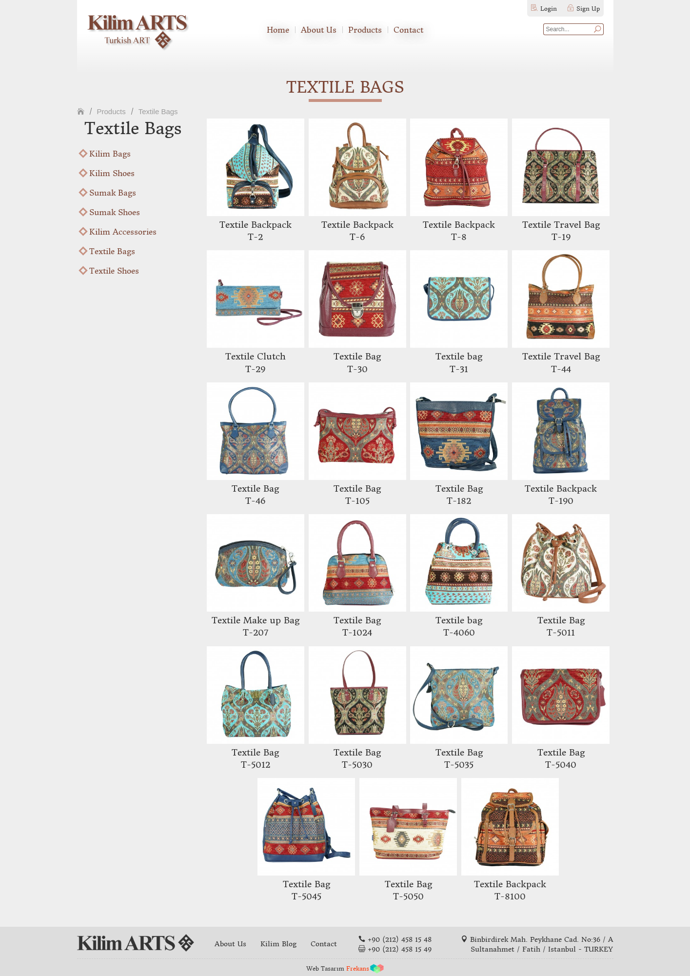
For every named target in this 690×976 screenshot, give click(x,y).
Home (278, 30)
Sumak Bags (112, 193)
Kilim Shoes (112, 173)
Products (365, 30)
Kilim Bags (110, 154)
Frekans (357, 968)
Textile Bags (158, 111)
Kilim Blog (278, 943)
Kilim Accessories (123, 232)
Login (548, 8)
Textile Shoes (114, 271)
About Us (318, 30)
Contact (408, 30)
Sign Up (588, 8)
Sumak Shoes (114, 212)
